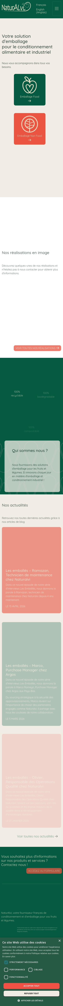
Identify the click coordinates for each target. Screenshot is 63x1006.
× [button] (59, 941)
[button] (31, 1000)
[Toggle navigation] (56, 8)
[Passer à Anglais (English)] (43, 11)
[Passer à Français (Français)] (41, 5)
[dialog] (31, 971)
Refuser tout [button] (31, 993)
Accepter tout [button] (31, 986)
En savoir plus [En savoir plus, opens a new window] (8, 956)
